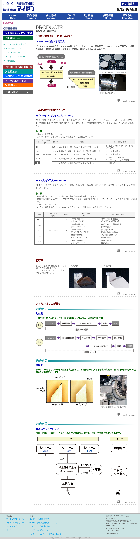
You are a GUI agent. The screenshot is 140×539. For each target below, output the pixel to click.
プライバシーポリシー (15, 523)
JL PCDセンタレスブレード (15, 57)
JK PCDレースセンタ (12, 48)
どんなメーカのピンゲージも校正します (45, 534)
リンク (8, 530)
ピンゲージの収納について (40, 530)
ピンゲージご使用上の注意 (40, 526)
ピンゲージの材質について (40, 519)
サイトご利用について (15, 519)
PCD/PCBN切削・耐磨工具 (14, 44)
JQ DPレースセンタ (11, 52)
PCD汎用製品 (9, 61)
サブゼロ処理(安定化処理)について (43, 523)
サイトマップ (11, 526)
